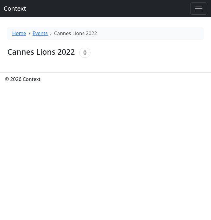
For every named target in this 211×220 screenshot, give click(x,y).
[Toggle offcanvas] (198, 8)
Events (40, 33)
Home (19, 33)
